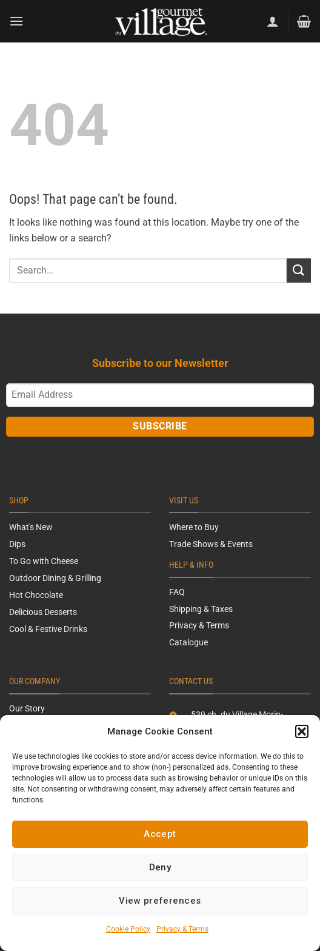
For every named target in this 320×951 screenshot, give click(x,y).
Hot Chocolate (36, 595)
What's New (31, 527)
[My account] (273, 21)
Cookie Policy (128, 929)
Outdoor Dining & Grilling (55, 578)
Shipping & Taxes (201, 609)
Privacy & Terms (182, 929)
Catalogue (188, 642)
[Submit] (299, 270)
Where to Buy (194, 527)
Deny (160, 867)
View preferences (160, 900)
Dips (17, 544)
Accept (160, 833)
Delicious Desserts (43, 612)
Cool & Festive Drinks (48, 629)
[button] (302, 731)
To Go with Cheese (43, 561)
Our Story (27, 708)
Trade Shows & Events (211, 544)
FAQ (177, 592)
